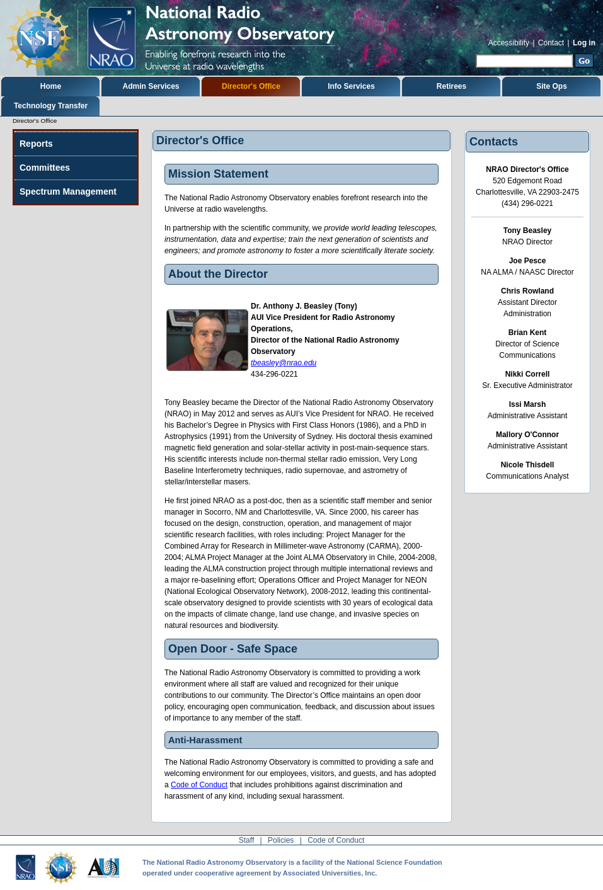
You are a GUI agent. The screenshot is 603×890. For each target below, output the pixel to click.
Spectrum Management (68, 191)
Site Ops (551, 86)
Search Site (475, 52)
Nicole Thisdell (527, 464)
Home (50, 86)
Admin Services (150, 86)
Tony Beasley (527, 230)
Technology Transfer (51, 105)
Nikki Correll (527, 374)
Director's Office (251, 86)
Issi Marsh (527, 404)
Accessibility (508, 42)
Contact (551, 42)
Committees (45, 168)
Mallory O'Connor (527, 434)
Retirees (451, 86)
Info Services (351, 86)
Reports (36, 144)
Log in (584, 42)
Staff (246, 840)
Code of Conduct (199, 784)
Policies (281, 840)
